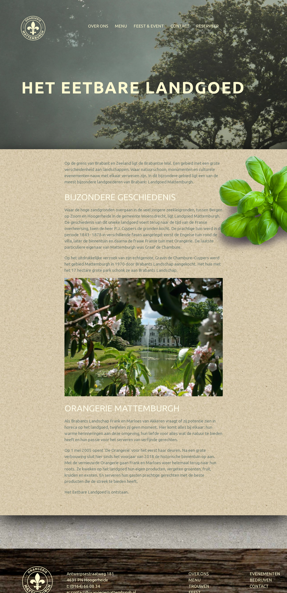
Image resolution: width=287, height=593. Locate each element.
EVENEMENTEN (265, 573)
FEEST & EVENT (149, 26)
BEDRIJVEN (261, 580)
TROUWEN (199, 586)
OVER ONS (98, 26)
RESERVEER (207, 26)
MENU (121, 26)
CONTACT (180, 26)
